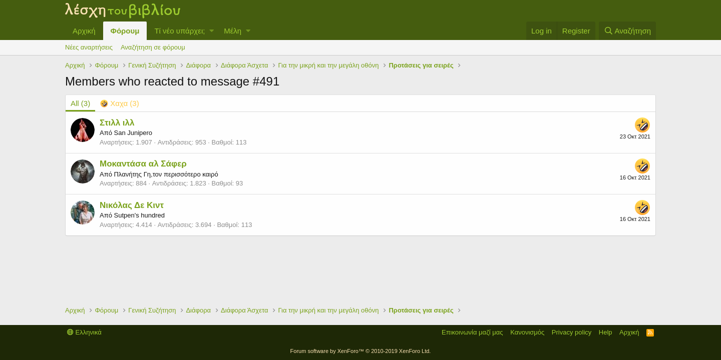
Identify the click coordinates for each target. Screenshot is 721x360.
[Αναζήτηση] (627, 31)
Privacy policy (571, 332)
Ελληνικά (84, 332)
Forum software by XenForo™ (360, 351)
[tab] (119, 103)
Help (605, 332)
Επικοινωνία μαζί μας (472, 332)
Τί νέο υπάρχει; (179, 30)
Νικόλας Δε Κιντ (132, 205)
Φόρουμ (125, 30)
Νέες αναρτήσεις (89, 47)
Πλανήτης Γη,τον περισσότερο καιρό (166, 174)
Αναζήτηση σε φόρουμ (153, 47)
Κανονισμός (527, 332)
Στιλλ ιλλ (117, 123)
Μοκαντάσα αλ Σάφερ (143, 163)
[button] (211, 31)
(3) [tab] (80, 103)
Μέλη (232, 30)
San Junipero (133, 132)
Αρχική (84, 30)
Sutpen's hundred (139, 215)
